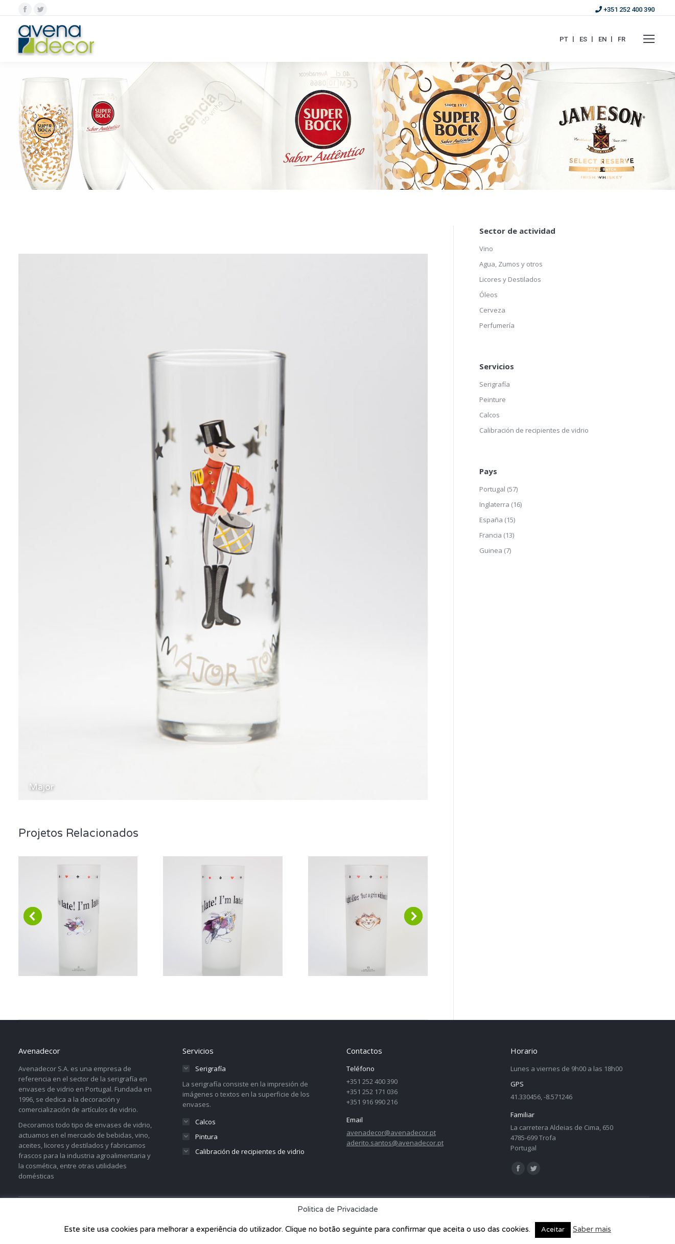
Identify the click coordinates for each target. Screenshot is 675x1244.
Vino (486, 248)
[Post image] (78, 916)
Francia (490, 535)
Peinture (492, 399)
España (491, 519)
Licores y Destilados (510, 279)
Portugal (492, 489)
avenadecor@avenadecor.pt (391, 1132)
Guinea (490, 550)
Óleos (488, 294)
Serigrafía (494, 384)
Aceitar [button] (553, 1230)
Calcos (489, 414)
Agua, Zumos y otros (511, 264)
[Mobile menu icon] (649, 39)
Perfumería (497, 325)
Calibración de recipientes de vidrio (534, 430)
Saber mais (592, 1229)
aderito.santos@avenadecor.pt (395, 1142)
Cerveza (492, 310)
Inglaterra (494, 504)
